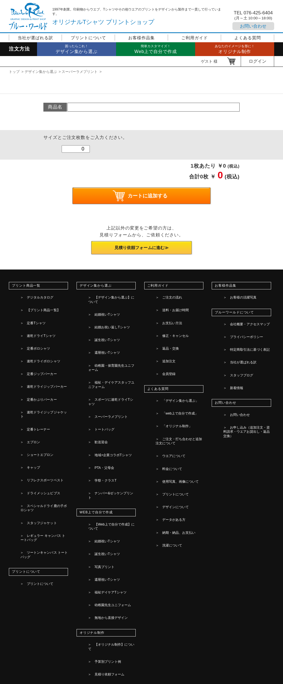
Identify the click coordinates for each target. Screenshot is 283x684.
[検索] (134, 655)
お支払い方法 (163, 309)
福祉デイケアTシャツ (102, 440)
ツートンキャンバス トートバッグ (44, 424)
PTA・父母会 (95, 376)
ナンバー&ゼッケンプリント (107, 388)
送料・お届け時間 (167, 303)
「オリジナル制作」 (168, 367)
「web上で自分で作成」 (172, 361)
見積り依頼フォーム (100, 485)
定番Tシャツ (27, 309)
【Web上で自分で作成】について (111, 408)
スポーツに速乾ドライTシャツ (109, 345)
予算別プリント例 (99, 478)
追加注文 (160, 328)
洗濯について (163, 427)
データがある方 (165, 415)
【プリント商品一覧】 (34, 303)
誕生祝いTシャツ (98, 315)
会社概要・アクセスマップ (241, 317)
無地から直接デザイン (102, 452)
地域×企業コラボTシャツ (104, 370)
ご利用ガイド (194, 37)
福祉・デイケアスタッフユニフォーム (111, 336)
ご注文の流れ (163, 297)
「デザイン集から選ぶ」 (172, 354)
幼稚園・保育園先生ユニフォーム (111, 328)
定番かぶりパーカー (33, 346)
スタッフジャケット (33, 407)
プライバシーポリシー (238, 323)
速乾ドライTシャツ (32, 315)
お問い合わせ (253, 26)
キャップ (24, 378)
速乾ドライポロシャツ (34, 328)
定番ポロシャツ (29, 322)
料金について (163, 390)
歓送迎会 (92, 363)
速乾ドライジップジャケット (40, 353)
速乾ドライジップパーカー (38, 340)
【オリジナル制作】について (107, 472)
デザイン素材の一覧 (100, 491)
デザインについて (167, 408)
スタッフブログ (233, 342)
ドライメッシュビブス (34, 390)
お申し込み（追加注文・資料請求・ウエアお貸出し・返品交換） (246, 377)
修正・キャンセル (167, 315)
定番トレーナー (29, 359)
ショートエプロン (31, 372)
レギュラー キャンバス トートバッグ (42, 415)
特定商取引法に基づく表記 (241, 329)
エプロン (24, 365)
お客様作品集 (141, 37)
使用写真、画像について (172, 396)
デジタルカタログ (31, 297)
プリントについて (88, 37)
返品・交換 (161, 322)
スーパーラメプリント (80, 72)
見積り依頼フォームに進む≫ (141, 249)
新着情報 (227, 348)
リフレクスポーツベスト (36, 384)
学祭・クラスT (96, 382)
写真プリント (95, 427)
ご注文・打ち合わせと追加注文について (179, 375)
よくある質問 (247, 37)
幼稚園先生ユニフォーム (104, 446)
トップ (14, 72)
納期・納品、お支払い (170, 421)
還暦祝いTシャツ (98, 322)
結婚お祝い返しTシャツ (103, 309)
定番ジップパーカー (33, 334)
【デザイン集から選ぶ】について (111, 297)
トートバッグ (95, 357)
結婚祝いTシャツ (98, 303)
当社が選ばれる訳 (35, 37)
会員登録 (160, 334)
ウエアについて (165, 383)
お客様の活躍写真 (234, 297)
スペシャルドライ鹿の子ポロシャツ (43, 399)
